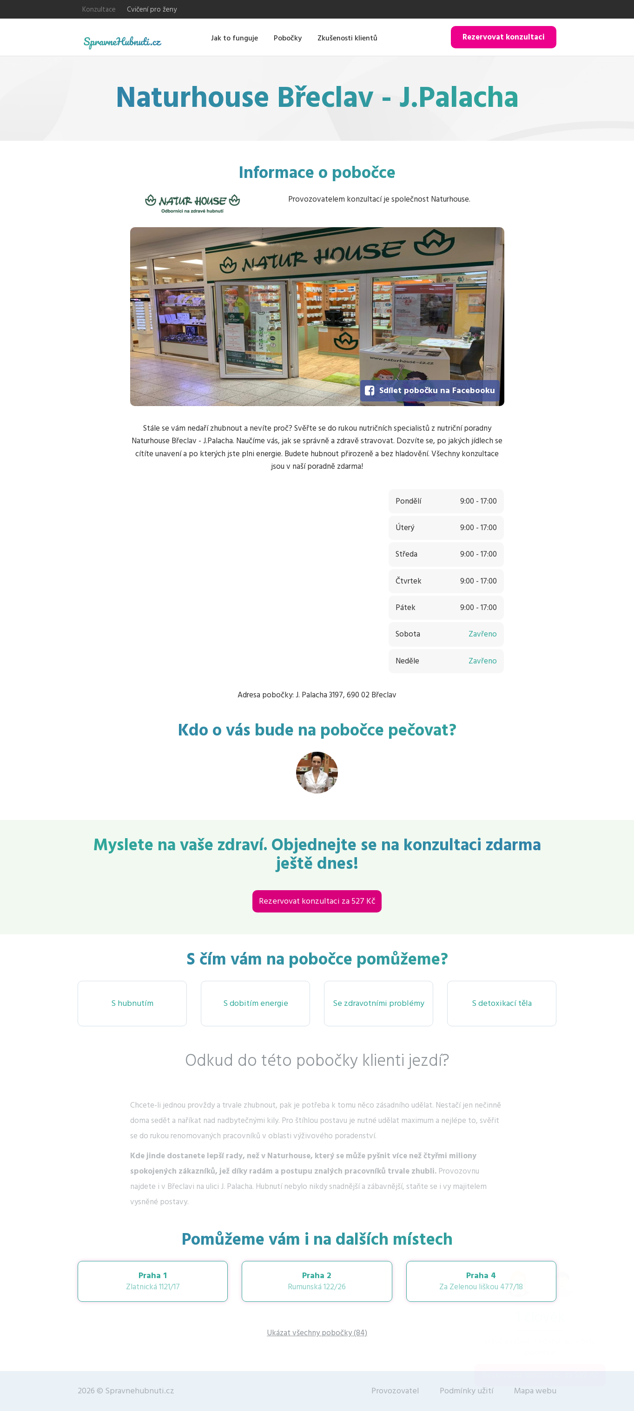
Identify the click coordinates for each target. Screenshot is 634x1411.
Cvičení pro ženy (152, 9)
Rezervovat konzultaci (503, 37)
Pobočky (288, 38)
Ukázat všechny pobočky (317, 1333)
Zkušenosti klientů (347, 38)
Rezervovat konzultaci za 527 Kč (317, 901)
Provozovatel (395, 1391)
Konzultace (99, 9)
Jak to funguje (234, 38)
